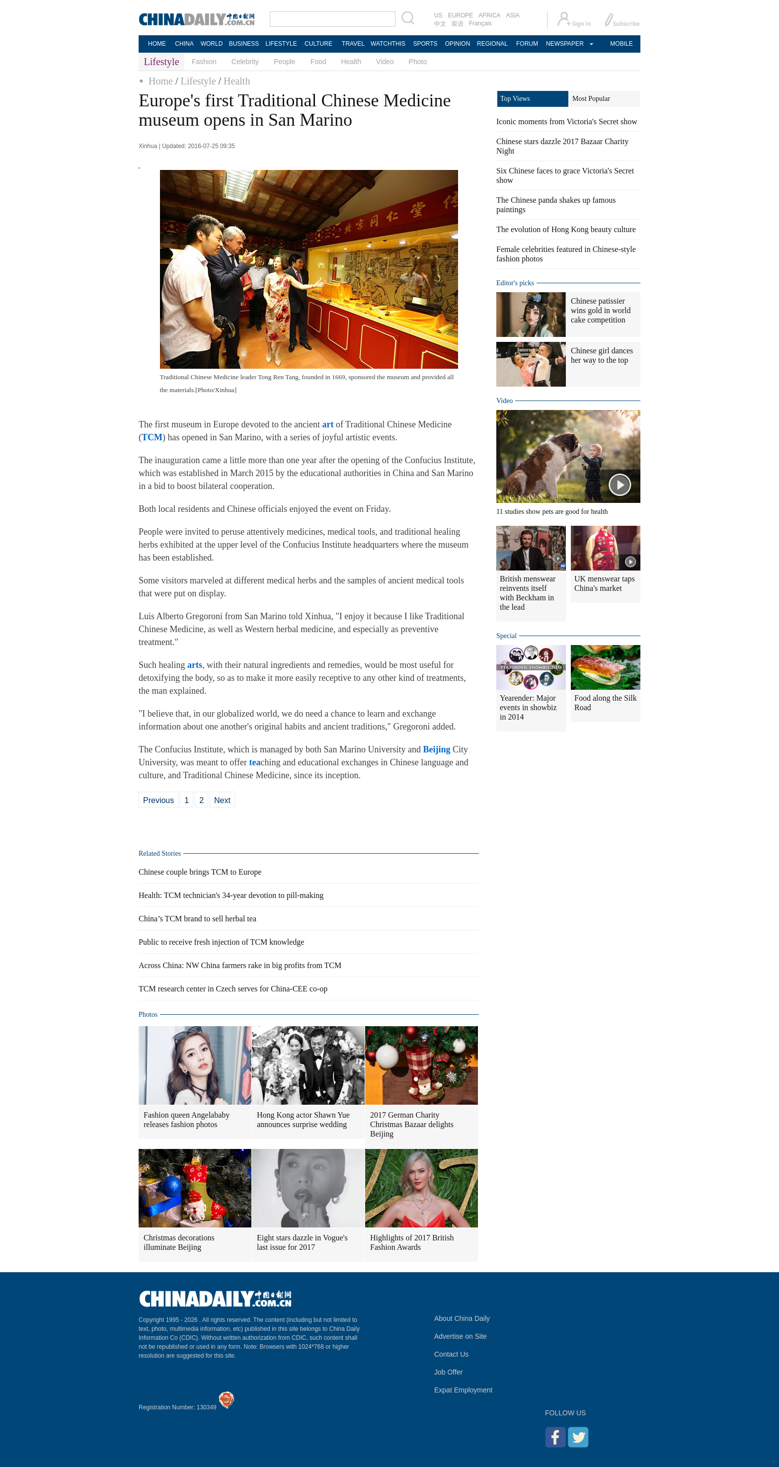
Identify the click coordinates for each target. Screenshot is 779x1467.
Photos (148, 1014)
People (285, 62)
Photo (418, 62)
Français (480, 23)
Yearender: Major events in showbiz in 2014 (528, 707)
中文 (440, 23)
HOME (157, 43)
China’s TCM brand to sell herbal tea (197, 918)
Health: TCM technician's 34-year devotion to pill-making (231, 895)
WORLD (212, 43)
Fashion (204, 62)
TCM (152, 437)
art (327, 424)
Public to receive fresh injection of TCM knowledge (221, 942)
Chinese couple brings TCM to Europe (200, 872)
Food (318, 62)
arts (194, 665)
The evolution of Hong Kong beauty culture (566, 229)
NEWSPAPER (564, 43)
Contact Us (451, 1354)
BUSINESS (244, 43)
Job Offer (448, 1372)
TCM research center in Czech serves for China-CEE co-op (233, 988)
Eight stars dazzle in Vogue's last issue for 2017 (302, 1242)
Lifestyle (198, 81)
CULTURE (318, 43)
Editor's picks (515, 283)
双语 (458, 23)
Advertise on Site (460, 1336)
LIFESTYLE (281, 43)
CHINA (184, 43)
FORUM (527, 43)
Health (351, 62)
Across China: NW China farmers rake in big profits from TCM (240, 965)
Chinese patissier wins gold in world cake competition (600, 310)
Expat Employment (463, 1390)
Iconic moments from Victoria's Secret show (566, 121)
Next (222, 800)
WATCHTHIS (388, 43)
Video (385, 62)
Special (506, 636)
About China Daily (462, 1318)
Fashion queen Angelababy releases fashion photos (187, 1120)
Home (161, 81)
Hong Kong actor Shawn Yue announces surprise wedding (303, 1120)
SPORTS (425, 43)
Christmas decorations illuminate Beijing (179, 1242)
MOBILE (621, 43)
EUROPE (460, 15)
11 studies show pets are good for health (552, 511)
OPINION (457, 43)
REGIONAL (492, 43)
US (438, 15)
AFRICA (489, 15)
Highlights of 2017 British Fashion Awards (412, 1242)
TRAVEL (353, 43)
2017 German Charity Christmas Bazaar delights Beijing (412, 1124)
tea (254, 762)
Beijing (436, 749)
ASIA (512, 15)
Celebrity (245, 62)
